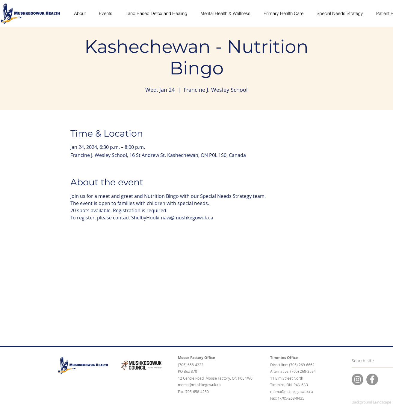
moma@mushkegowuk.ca (199, 384)
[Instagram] (357, 379)
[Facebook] (372, 379)
